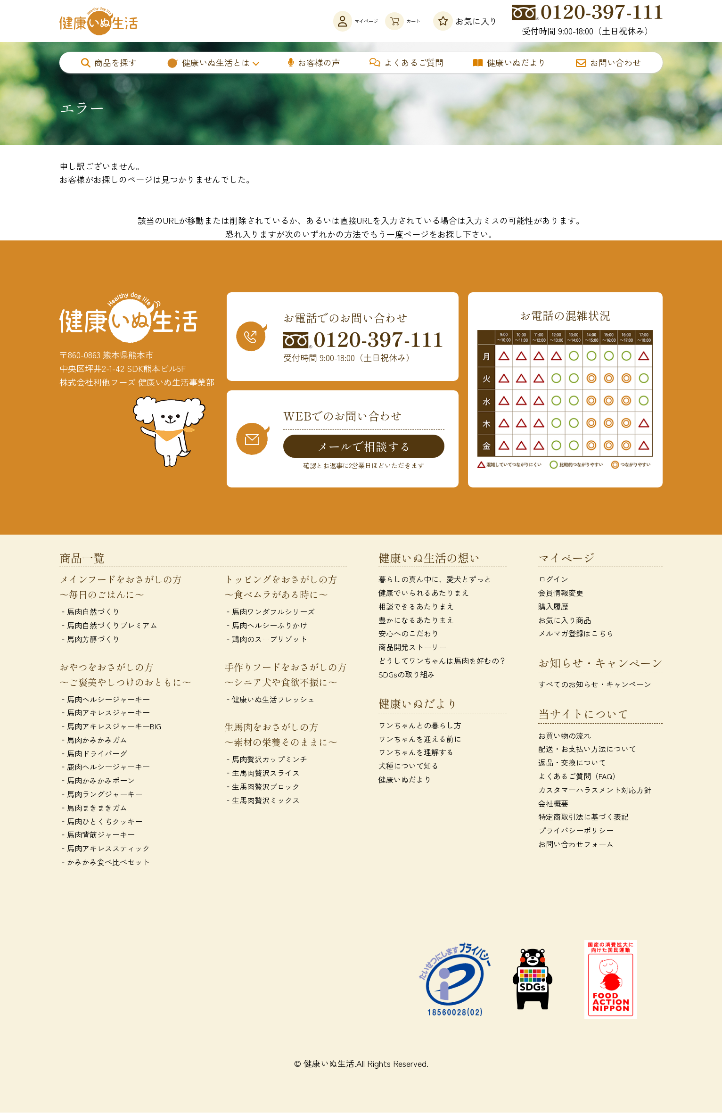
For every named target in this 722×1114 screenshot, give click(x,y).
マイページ (315, 21)
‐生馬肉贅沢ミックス (262, 801)
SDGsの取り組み (406, 675)
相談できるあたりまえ (416, 607)
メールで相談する (364, 446)
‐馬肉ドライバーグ (93, 754)
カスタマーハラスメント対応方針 (594, 791)
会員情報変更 (560, 594)
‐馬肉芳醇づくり (89, 640)
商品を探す (109, 62)
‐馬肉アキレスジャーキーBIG (110, 728)
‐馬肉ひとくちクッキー (100, 822)
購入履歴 (553, 607)
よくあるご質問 (406, 62)
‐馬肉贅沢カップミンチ (265, 761)
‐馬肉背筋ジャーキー (97, 836)
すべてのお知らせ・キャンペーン (594, 686)
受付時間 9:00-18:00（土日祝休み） (587, 21)
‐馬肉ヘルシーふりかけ (265, 626)
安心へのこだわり (408, 635)
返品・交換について (572, 764)
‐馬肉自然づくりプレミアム (108, 626)
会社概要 (553, 804)
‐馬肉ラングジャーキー (100, 795)
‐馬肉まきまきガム (93, 809)
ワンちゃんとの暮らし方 (419, 726)
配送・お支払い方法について (587, 750)
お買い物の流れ (564, 737)
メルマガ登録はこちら (576, 635)
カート (390, 21)
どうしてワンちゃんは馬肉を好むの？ (442, 662)
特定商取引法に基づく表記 (583, 818)
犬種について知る (408, 767)
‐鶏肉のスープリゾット (265, 640)
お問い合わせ (608, 62)
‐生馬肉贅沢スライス (262, 774)
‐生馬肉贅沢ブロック (262, 787)
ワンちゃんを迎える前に (419, 740)
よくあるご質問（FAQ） (579, 778)
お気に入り (465, 21)
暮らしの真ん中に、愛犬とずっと (435, 580)
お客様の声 (314, 62)
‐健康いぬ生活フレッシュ (269, 700)
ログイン (553, 580)
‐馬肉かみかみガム (93, 741)
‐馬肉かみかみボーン (97, 782)
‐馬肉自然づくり (89, 613)
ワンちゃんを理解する (416, 753)
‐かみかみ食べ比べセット (104, 863)
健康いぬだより (509, 62)
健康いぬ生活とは (208, 62)
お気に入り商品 (564, 621)
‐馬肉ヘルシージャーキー (104, 700)
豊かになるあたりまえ (416, 621)
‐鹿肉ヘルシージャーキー (104, 768)
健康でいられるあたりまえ (423, 594)
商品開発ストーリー (412, 648)
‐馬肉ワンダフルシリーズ (269, 613)
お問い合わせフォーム (576, 845)
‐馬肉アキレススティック (104, 850)
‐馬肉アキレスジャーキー (104, 714)
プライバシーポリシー (576, 832)
